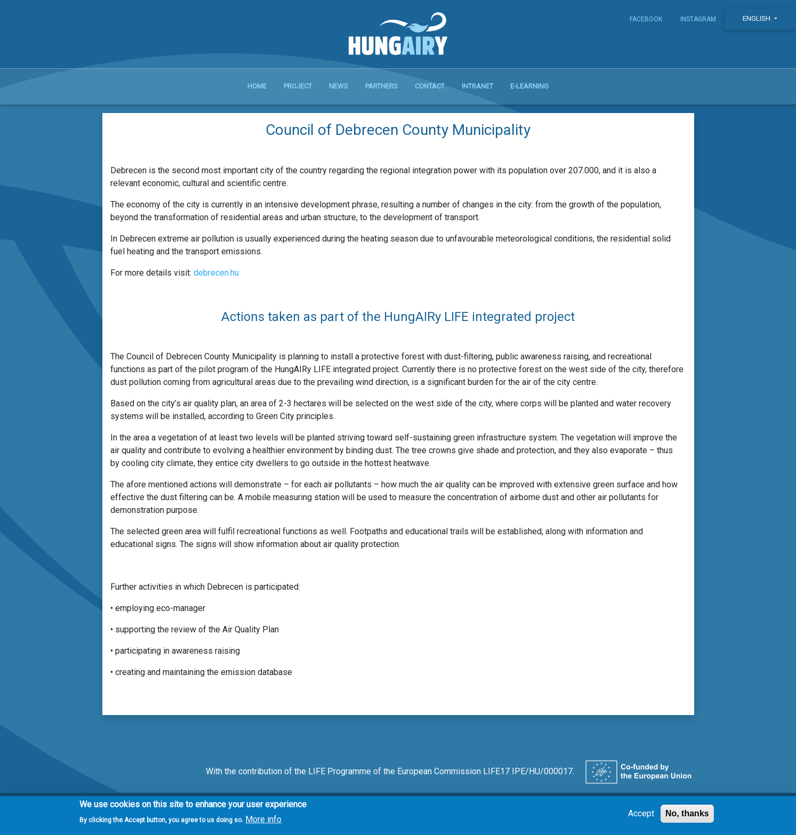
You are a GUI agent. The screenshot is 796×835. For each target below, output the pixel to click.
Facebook (646, 19)
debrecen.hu (216, 273)
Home (257, 86)
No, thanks (687, 816)
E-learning (529, 86)
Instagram (698, 19)
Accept (641, 817)
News (338, 86)
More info (263, 823)
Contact (430, 86)
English (757, 18)
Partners (381, 86)
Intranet (477, 86)
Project (298, 86)
